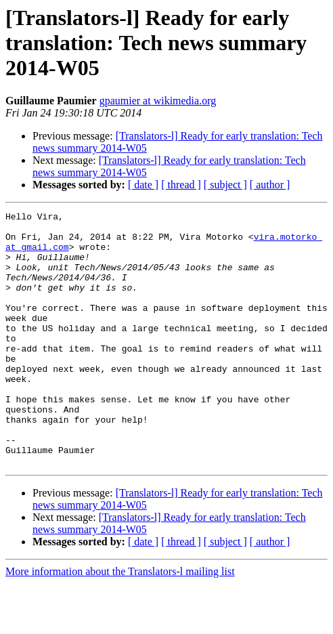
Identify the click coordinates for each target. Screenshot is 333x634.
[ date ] (143, 184)
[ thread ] (181, 184)
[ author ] (270, 184)
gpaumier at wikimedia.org (158, 100)
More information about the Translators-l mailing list (120, 622)
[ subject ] (225, 184)
